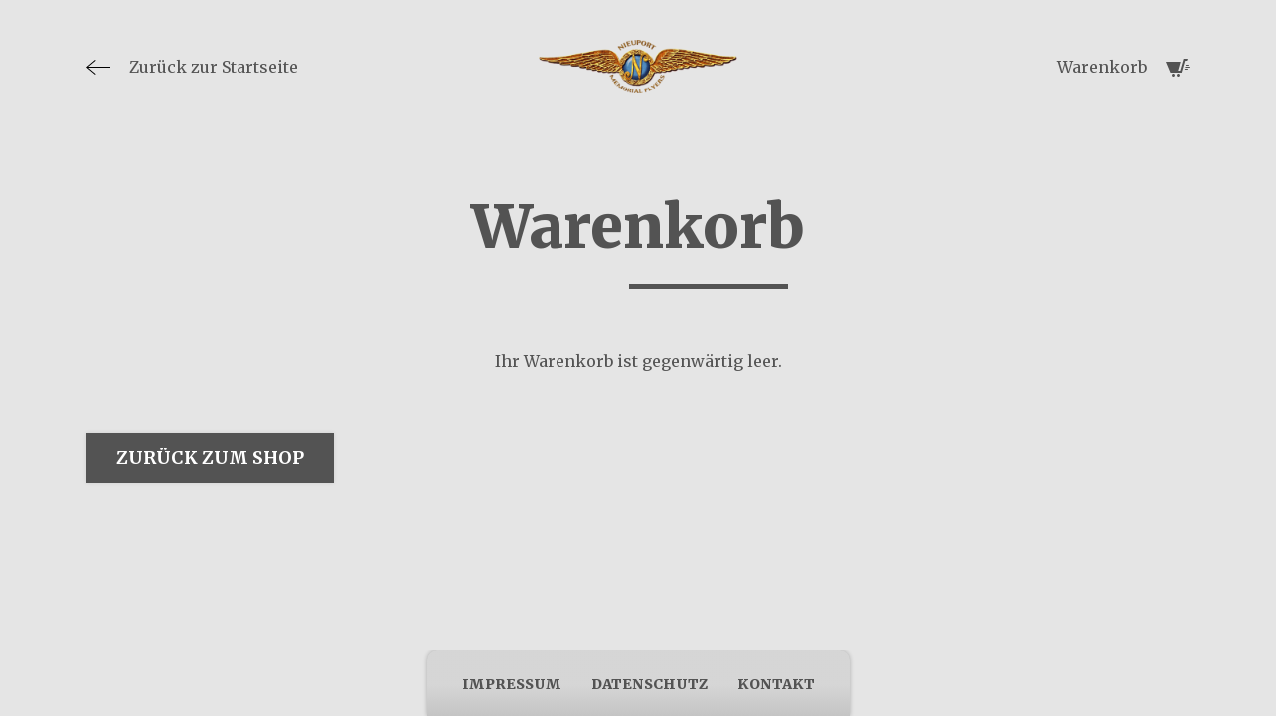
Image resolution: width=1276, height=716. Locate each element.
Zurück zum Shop (210, 458)
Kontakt (776, 684)
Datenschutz (649, 684)
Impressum (511, 684)
